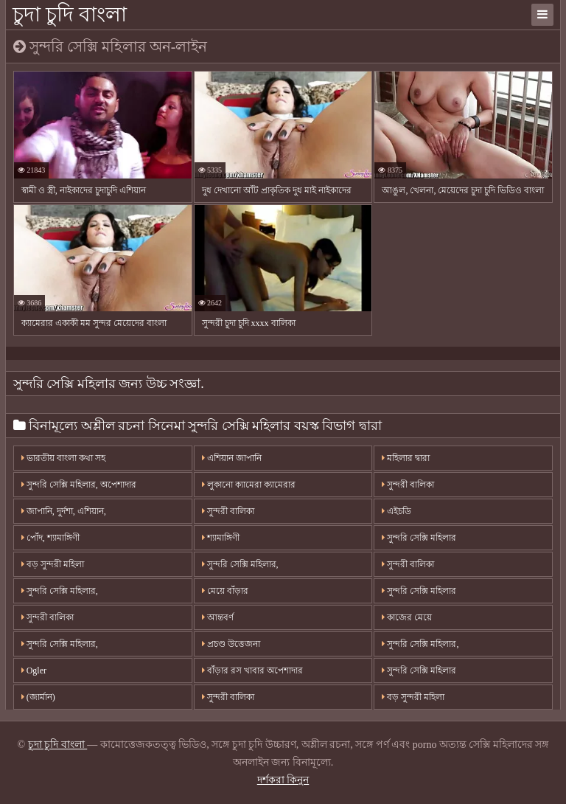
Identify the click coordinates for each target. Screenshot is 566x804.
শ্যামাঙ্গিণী (221, 538)
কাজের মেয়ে (407, 617)
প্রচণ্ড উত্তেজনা (231, 644)
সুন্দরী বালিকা (228, 511)
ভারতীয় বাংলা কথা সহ (63, 458)
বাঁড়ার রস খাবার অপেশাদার (252, 670)
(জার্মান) (38, 697)
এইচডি (396, 511)
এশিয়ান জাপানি (232, 458)
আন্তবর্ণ (218, 617)
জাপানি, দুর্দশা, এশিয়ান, (63, 511)
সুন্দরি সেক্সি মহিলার (419, 538)
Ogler (33, 670)
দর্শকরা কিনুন (283, 780)
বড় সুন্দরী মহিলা (52, 564)
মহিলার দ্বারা (406, 458)
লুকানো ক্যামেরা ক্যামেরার (249, 484)
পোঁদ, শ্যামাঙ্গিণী (50, 538)
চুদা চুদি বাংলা (70, 14)
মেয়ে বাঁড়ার (225, 591)
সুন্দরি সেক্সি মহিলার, (240, 564)
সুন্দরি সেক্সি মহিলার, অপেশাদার (78, 484)
